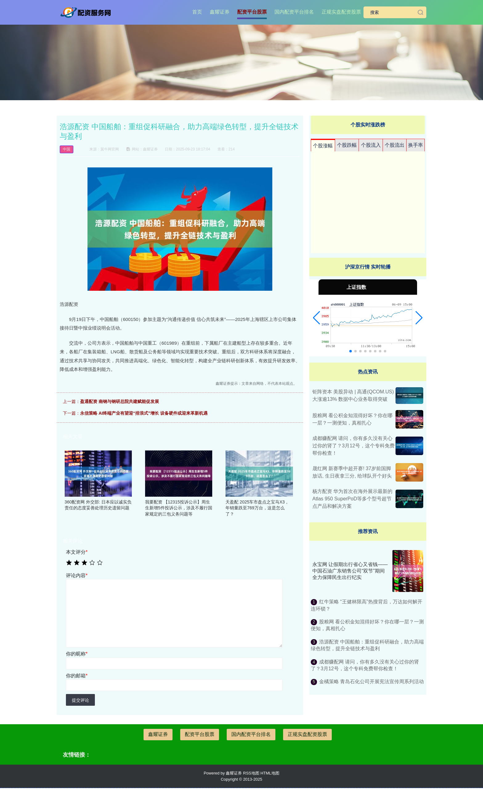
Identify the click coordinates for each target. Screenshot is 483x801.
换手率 (415, 145)
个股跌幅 (347, 145)
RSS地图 (251, 773)
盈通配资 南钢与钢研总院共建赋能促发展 (119, 401)
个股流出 (394, 145)
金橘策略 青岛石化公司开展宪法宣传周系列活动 (371, 681)
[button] (316, 318)
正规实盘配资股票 (341, 11)
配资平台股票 (252, 11)
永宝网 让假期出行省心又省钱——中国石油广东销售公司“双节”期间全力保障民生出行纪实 (350, 571)
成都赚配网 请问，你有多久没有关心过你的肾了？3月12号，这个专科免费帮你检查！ (353, 446)
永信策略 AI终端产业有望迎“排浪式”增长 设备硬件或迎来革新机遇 (144, 413)
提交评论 (80, 700)
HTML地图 (269, 773)
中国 (66, 149)
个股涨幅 (323, 145)
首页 (197, 11)
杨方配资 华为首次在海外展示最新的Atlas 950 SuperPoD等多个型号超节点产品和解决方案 (352, 499)
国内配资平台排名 (294, 11)
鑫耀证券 (219, 11)
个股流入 (371, 145)
